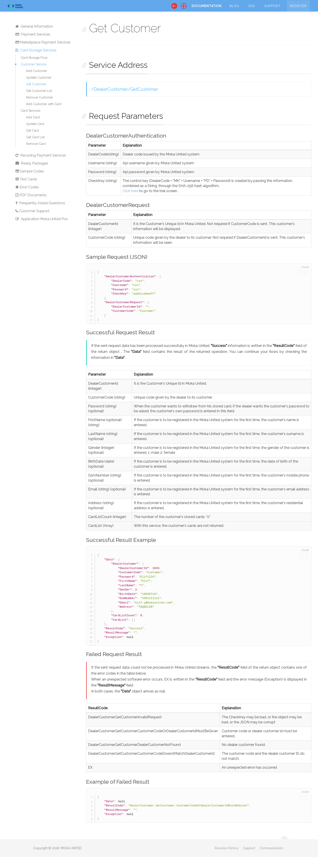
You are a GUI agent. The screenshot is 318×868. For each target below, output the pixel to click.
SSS (251, 10)
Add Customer (36, 82)
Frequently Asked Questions (40, 214)
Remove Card (36, 155)
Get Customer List (39, 102)
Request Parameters (123, 127)
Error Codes (27, 198)
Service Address (115, 76)
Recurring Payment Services (40, 166)
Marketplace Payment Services (43, 53)
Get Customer (36, 95)
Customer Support (32, 222)
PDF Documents (31, 206)
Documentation (206, 10)
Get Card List (35, 148)
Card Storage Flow (34, 68)
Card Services (30, 121)
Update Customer (38, 88)
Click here (131, 202)
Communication (271, 859)
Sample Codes (29, 182)
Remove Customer (39, 108)
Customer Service (33, 75)
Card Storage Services (36, 61)
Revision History (227, 859)
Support (272, 10)
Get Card (32, 141)
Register (298, 10)
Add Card (33, 128)
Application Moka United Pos (41, 230)
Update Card (35, 135)
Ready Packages (31, 174)
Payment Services (32, 45)
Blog (234, 10)
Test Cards (26, 190)
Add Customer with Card (43, 115)
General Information (34, 37)
